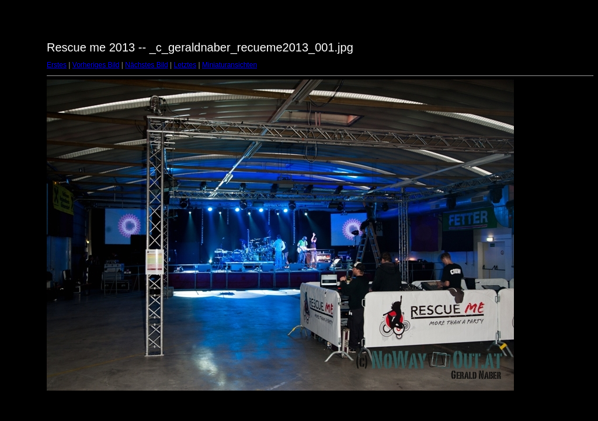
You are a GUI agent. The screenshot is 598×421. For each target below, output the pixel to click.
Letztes (185, 65)
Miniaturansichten (229, 65)
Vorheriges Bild (96, 65)
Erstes (57, 65)
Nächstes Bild (146, 65)
